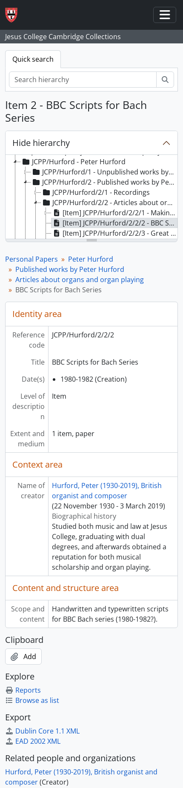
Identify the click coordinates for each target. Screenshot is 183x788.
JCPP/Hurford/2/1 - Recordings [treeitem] (95, 192)
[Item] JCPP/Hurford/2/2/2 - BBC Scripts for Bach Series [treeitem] (114, 223)
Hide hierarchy (41, 142)
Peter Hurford (90, 259)
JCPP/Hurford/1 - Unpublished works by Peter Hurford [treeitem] (104, 172)
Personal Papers (31, 259)
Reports (23, 690)
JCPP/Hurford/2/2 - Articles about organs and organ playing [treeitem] (109, 202)
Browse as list (32, 700)
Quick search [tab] (33, 59)
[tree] (91, 197)
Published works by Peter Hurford (69, 269)
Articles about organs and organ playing (79, 279)
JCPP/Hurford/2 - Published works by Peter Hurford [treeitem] (104, 182)
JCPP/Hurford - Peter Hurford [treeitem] (73, 162)
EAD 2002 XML (32, 741)
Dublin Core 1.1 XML (42, 731)
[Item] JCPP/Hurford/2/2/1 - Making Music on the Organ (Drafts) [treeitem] (114, 213)
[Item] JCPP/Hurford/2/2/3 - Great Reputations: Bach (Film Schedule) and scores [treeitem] (114, 233)
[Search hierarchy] (83, 79)
